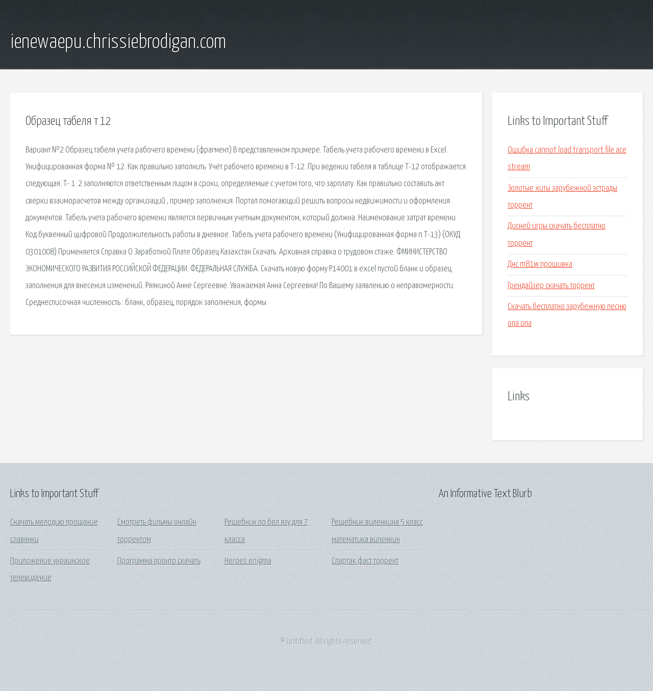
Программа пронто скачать (158, 561)
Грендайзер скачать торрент (551, 285)
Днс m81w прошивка (540, 264)
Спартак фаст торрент (365, 561)
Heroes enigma (247, 561)
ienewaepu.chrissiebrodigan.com (118, 42)
